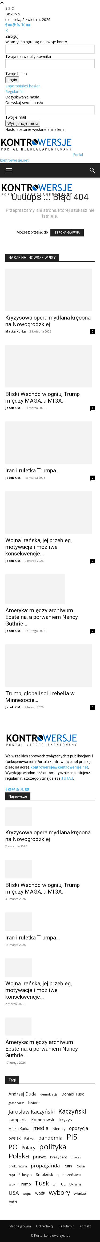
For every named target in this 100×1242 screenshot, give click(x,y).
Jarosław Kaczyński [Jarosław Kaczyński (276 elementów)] (32, 1111)
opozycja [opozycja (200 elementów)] (78, 1128)
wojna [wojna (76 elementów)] (27, 1194)
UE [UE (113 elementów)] (63, 1184)
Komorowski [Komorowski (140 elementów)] (43, 1120)
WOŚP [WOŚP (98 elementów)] (40, 1193)
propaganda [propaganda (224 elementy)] (45, 1165)
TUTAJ (67, 778)
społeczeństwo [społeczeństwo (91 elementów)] (69, 1174)
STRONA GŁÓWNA (67, 232)
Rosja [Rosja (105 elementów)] (80, 1166)
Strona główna (20, 1226)
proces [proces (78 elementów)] (76, 1157)
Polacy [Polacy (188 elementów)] (28, 1147)
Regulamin (14, 91)
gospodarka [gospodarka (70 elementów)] (17, 1103)
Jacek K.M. (13, 408)
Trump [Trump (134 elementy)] (25, 1184)
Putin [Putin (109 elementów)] (68, 1165)
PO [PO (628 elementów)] (13, 1147)
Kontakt (85, 1226)
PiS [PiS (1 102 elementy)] (71, 1137)
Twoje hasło (16, 73)
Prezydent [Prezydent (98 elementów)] (58, 1157)
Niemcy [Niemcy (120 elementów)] (58, 1128)
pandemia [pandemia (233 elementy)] (50, 1138)
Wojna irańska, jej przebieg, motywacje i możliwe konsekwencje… (38, 547)
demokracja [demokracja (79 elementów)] (49, 1094)
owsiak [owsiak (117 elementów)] (15, 1138)
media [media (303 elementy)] (41, 1128)
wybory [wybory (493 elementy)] (59, 1192)
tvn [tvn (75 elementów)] (55, 1184)
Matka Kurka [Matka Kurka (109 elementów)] (19, 1128)
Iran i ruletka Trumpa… (32, 470)
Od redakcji (45, 1226)
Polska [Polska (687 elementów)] (19, 1156)
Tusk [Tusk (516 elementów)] (42, 1183)
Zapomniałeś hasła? (22, 85)
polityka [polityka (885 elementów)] (52, 1146)
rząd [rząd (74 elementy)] (12, 1175)
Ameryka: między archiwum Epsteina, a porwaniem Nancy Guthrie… (41, 617)
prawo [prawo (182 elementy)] (39, 1156)
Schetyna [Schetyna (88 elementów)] (25, 1174)
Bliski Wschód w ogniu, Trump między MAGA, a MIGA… (42, 397)
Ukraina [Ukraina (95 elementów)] (75, 1184)
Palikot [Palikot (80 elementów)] (29, 1138)
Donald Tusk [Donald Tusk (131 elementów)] (72, 1094)
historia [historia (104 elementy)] (34, 1102)
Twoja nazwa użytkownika (28, 56)
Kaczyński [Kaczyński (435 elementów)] (72, 1111)
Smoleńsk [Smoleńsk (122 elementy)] (44, 1174)
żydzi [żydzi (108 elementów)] (13, 1201)
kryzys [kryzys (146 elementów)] (65, 1120)
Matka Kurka (15, 331)
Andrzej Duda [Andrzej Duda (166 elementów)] (23, 1094)
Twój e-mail (15, 117)
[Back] (7, 30)
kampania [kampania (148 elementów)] (18, 1120)
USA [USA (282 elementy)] (14, 1193)
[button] (9, 170)
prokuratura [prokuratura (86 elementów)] (18, 1166)
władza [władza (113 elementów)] (80, 1193)
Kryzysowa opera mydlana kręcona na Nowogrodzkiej (48, 320)
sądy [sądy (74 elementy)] (12, 1184)
